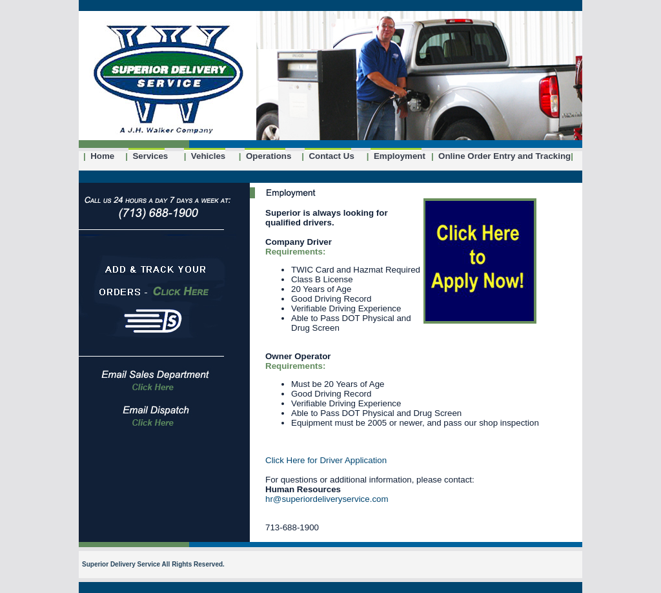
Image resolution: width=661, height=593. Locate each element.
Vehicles (205, 156)
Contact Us (327, 156)
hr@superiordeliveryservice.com (327, 499)
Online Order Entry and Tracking (501, 156)
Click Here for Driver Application (326, 460)
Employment (396, 156)
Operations (265, 156)
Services (146, 156)
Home (98, 156)
